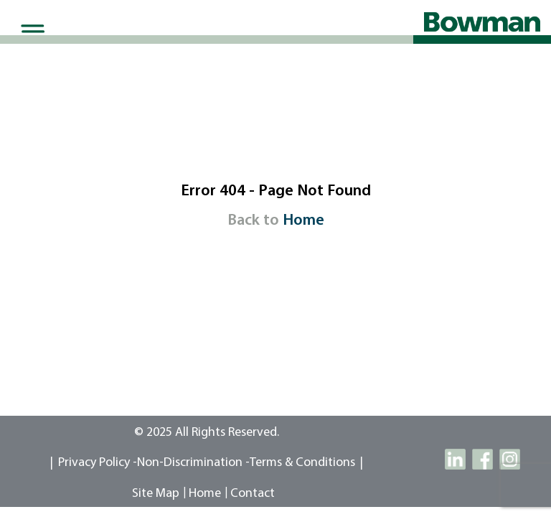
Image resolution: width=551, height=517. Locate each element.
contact (252, 493)
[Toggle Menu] (30, 31)
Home (303, 221)
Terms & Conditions (302, 463)
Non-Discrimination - (193, 463)
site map (155, 493)
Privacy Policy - (97, 463)
